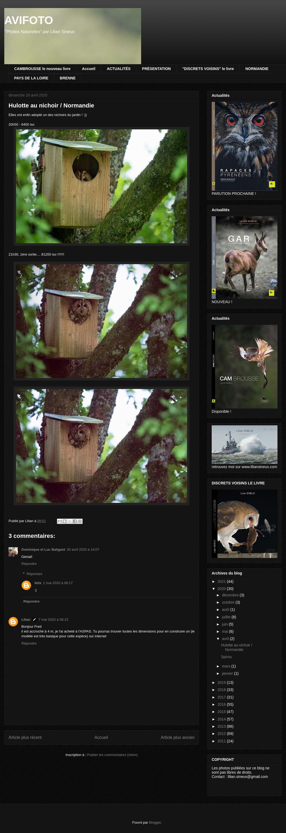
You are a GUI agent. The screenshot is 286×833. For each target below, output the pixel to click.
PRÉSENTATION (156, 69)
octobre (228, 602)
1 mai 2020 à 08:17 (58, 583)
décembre (230, 595)
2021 (222, 581)
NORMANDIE (256, 69)
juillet (226, 617)
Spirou (226, 657)
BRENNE (68, 78)
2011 (222, 741)
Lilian (25, 620)
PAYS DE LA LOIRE (31, 78)
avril (226, 639)
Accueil (88, 69)
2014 (222, 719)
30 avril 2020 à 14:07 (83, 549)
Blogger (155, 822)
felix (37, 583)
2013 (222, 726)
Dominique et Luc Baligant (43, 549)
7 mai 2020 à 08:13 (53, 620)
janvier (228, 673)
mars (226, 666)
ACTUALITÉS (119, 69)
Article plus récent (25, 737)
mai (225, 631)
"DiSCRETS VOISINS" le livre (208, 69)
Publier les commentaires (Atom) (112, 755)
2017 (222, 697)
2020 (222, 589)
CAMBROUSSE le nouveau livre (42, 69)
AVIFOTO (28, 20)
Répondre (29, 564)
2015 (222, 711)
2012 (222, 733)
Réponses (34, 574)
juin (225, 624)
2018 (222, 690)
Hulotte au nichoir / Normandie (236, 647)
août (226, 609)
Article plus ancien (178, 737)
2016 (222, 704)
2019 (222, 682)
